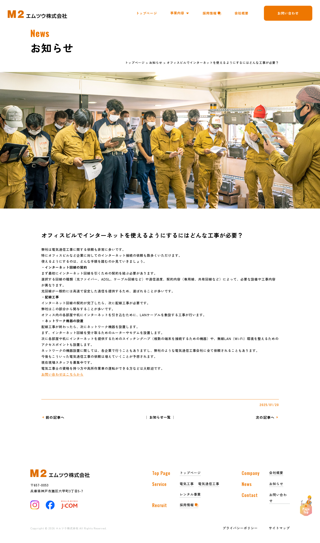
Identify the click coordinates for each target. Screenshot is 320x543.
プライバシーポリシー (240, 528)
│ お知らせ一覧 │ (160, 417)
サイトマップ (279, 528)
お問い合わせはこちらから (62, 374)
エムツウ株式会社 (67, 528)
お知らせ (155, 62)
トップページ (135, 62)
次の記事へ (265, 417)
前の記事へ (55, 417)
